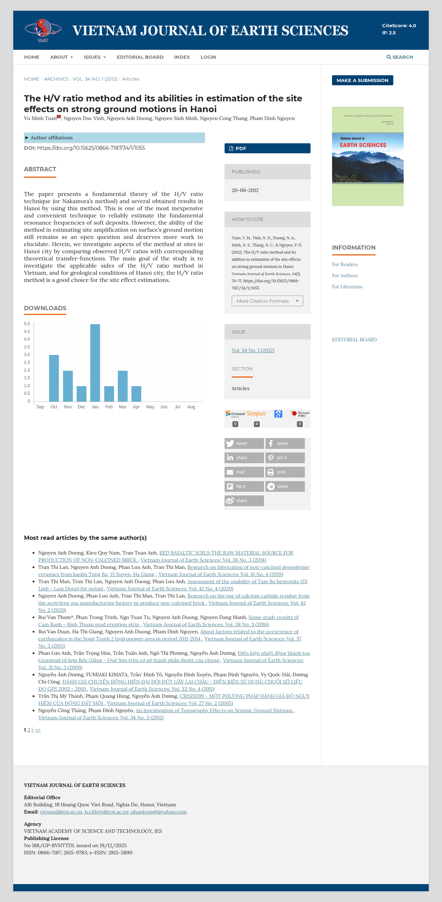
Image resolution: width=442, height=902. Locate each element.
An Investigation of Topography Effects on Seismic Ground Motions (215, 710)
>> (38, 729)
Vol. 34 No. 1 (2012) (95, 79)
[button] (244, 443)
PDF (240, 148)
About (59, 57)
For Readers (345, 265)
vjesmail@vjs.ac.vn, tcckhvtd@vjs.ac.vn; (85, 812)
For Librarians (347, 287)
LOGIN (208, 57)
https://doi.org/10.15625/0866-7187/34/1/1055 (91, 148)
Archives (56, 79)
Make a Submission (363, 80)
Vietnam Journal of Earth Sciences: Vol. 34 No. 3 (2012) (101, 717)
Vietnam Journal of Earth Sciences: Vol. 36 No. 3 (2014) (203, 560)
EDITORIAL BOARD (354, 339)
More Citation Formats (263, 301)
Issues (93, 57)
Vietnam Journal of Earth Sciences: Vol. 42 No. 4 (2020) (170, 588)
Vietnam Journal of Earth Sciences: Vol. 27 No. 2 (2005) (170, 703)
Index (182, 57)
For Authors (345, 276)
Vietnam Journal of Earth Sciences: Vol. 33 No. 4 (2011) (152, 689)
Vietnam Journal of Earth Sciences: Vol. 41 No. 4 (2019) (221, 574)
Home (31, 57)
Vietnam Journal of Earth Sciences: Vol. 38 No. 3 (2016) (206, 624)
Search (399, 57)
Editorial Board (140, 57)
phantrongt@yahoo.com (159, 812)
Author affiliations (52, 137)
